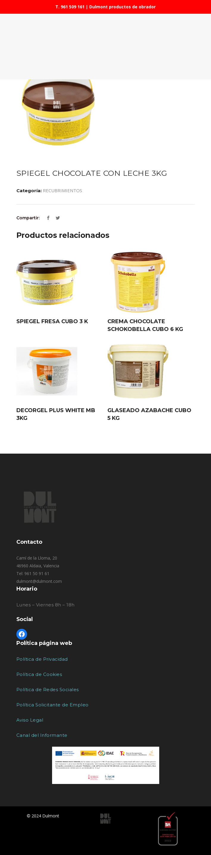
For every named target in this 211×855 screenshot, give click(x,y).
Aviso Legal (29, 720)
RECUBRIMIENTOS (62, 190)
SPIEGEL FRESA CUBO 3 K (52, 321)
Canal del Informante (42, 735)
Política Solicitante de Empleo (52, 705)
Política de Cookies (39, 674)
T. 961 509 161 (70, 7)
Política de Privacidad (42, 659)
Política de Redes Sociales (47, 689)
